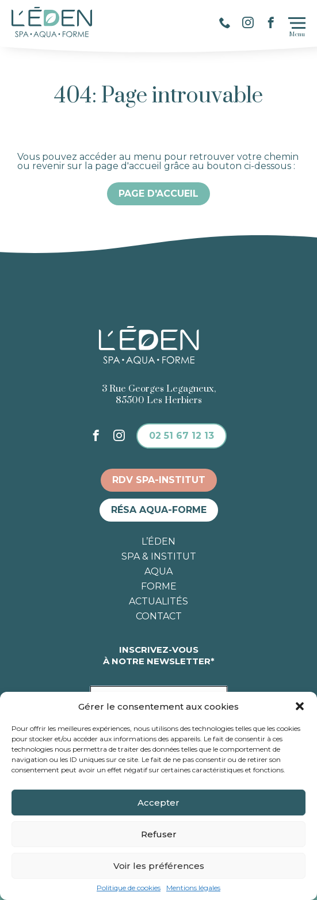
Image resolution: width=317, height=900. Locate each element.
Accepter (158, 802)
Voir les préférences (158, 865)
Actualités (158, 601)
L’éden (158, 541)
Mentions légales (193, 887)
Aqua (158, 571)
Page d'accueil (158, 193)
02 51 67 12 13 (181, 435)
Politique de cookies (129, 887)
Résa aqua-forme (159, 509)
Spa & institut (158, 556)
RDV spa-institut (158, 479)
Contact (159, 616)
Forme (159, 586)
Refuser (159, 834)
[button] (299, 706)
